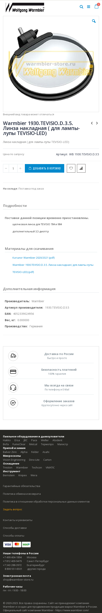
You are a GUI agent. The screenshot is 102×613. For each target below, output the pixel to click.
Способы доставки (15, 528)
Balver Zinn (10, 452)
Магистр (62, 444)
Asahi (46, 452)
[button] (94, 24)
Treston (7, 467)
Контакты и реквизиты (17, 520)
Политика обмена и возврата (22, 494)
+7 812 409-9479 (12, 561)
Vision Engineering (14, 459)
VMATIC (50, 467)
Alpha (23, 452)
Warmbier (22, 467)
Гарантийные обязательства (21, 486)
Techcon (37, 467)
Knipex (22, 475)
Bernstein (9, 475)
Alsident (57, 440)
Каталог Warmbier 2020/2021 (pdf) (33, 257)
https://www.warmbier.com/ (72, 610)
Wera (34, 475)
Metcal (33, 444)
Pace (34, 440)
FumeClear (19, 444)
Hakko (7, 440)
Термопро (47, 444)
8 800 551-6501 (13, 569)
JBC (25, 440)
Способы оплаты (13, 535)
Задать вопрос (12, 509)
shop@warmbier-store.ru (18, 579)
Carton (47, 459)
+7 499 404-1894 (12, 557)
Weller (45, 440)
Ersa (17, 440)
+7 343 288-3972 (12, 565)
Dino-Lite (34, 459)
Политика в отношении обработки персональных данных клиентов (46, 501)
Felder (35, 452)
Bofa (6, 444)
